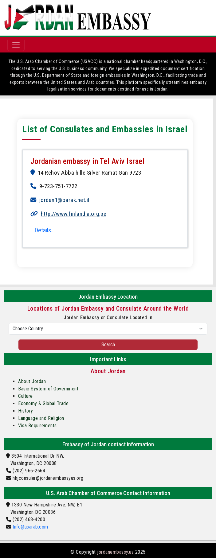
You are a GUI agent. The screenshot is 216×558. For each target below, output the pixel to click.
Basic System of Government (48, 389)
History (25, 411)
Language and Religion (41, 418)
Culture (25, 396)
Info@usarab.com (30, 527)
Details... (44, 230)
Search (108, 344)
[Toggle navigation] (16, 45)
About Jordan (32, 381)
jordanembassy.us (115, 552)
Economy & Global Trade (43, 403)
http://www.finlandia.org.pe (74, 213)
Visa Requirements (37, 425)
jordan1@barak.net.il (64, 199)
